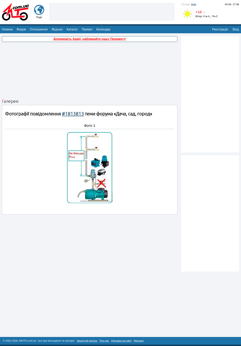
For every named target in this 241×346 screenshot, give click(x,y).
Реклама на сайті (121, 340)
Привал (87, 29)
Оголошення (39, 29)
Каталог (72, 29)
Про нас (104, 340)
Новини (7, 29)
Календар (103, 29)
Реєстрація (220, 29)
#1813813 (73, 113)
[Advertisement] (112, 11)
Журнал (57, 29)
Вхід (236, 29)
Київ (193, 4)
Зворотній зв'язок (87, 340)
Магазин (139, 340)
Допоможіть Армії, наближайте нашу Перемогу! (89, 39)
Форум (21, 29)
